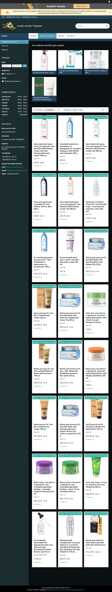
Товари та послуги (47, 36)
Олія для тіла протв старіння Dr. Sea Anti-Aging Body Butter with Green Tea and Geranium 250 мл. (96, 317)
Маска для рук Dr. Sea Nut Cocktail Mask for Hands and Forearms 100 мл (44, 372)
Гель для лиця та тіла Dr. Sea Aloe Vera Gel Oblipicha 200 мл (96, 484)
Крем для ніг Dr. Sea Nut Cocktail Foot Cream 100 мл (43, 426)
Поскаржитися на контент (57, 590)
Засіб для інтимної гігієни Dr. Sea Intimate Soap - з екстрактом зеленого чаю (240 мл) (96, 206)
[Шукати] (107, 26)
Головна (33, 36)
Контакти (70, 36)
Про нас (61, 36)
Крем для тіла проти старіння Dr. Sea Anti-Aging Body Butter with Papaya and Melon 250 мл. (96, 373)
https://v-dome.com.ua (15, 167)
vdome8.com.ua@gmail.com (16, 170)
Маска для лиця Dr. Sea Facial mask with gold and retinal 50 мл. (96, 542)
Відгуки (5, 50)
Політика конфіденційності (76, 590)
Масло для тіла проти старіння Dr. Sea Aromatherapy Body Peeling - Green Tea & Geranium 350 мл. (70, 487)
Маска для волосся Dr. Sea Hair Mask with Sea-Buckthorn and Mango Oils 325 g (96, 260)
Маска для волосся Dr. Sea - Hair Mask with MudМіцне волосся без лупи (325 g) (70, 372)
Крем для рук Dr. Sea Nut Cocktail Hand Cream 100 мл (43, 315)
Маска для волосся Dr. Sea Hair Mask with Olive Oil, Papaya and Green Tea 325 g (70, 316)
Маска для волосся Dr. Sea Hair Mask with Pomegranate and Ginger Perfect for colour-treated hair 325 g (70, 430)
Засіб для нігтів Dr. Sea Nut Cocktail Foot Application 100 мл (95, 426)
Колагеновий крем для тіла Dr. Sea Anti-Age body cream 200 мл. (70, 260)
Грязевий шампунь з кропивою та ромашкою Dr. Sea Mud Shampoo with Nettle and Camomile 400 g (70, 148)
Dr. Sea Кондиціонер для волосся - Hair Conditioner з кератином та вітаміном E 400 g (43, 262)
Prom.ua (67, 587)
